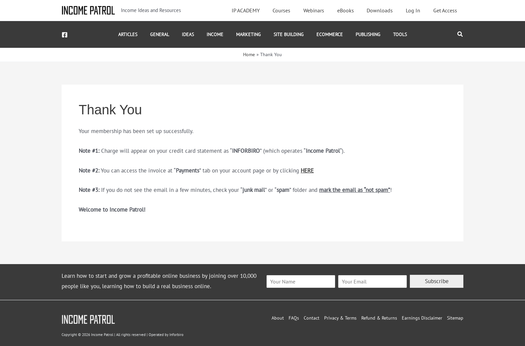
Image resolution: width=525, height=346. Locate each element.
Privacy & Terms (340, 318)
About (278, 318)
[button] (460, 34)
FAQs (294, 318)
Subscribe (437, 281)
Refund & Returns (379, 318)
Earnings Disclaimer (422, 318)
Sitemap (455, 318)
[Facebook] (65, 35)
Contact (311, 318)
